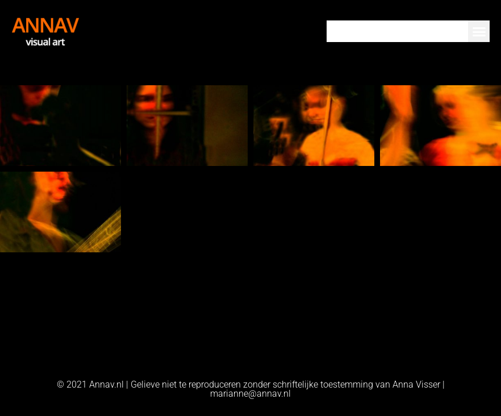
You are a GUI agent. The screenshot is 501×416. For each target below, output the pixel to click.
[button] (479, 31)
